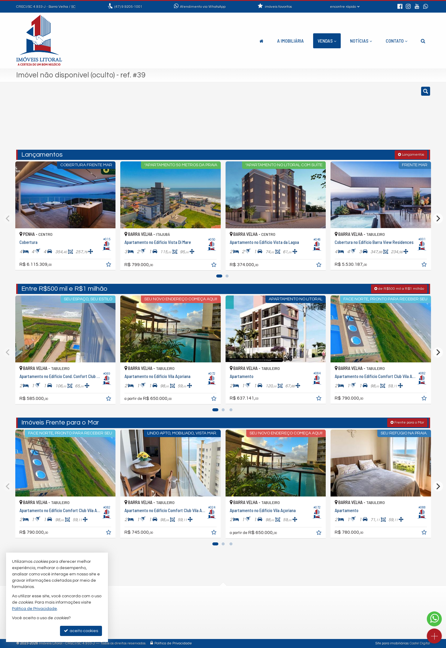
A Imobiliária (290, 41)
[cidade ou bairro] (289, 119)
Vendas (327, 41)
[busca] (423, 40)
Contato (396, 41)
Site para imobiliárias (392, 643)
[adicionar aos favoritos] (109, 265)
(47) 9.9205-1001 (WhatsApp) (191, 606)
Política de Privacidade (173, 643)
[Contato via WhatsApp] (434, 618)
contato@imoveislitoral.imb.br (193, 613)
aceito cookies (81, 630)
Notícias (361, 41)
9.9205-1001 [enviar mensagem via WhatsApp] (128, 7)
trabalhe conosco (180, 620)
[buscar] (345, 119)
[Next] (438, 218)
